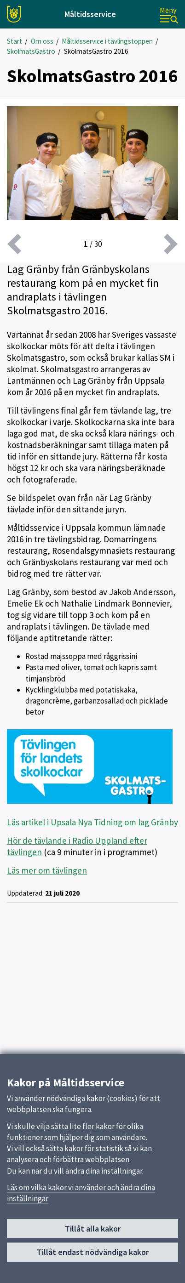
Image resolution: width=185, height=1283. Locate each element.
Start (14, 41)
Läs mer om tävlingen (47, 870)
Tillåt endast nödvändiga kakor (93, 1255)
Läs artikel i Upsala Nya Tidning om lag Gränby (92, 822)
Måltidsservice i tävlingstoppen (107, 41)
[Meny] (169, 14)
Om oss (42, 41)
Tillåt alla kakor (93, 1232)
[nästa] (171, 244)
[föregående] (14, 244)
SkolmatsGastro (31, 51)
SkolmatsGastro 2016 (96, 51)
